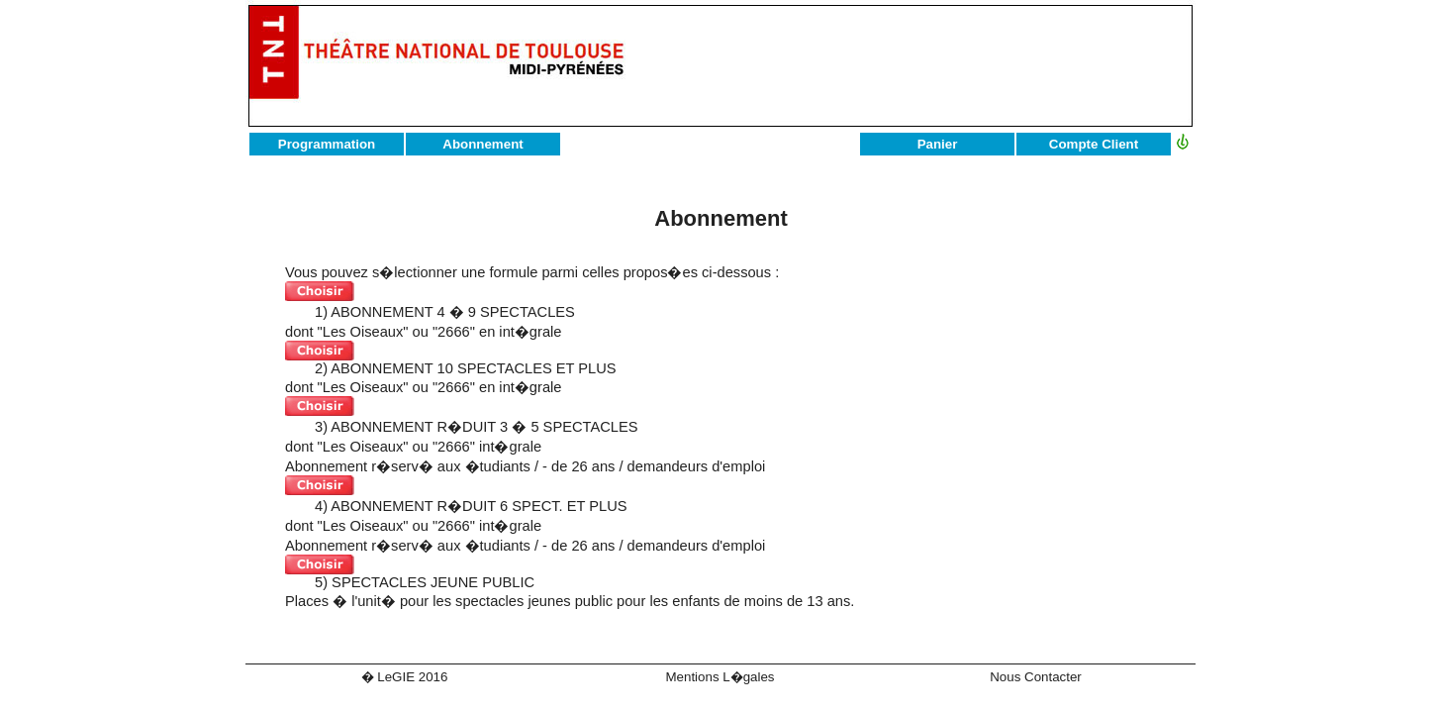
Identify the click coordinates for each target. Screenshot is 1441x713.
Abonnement (482, 144)
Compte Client (1093, 144)
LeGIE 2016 (412, 676)
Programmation (327, 144)
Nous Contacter (1036, 676)
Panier (937, 144)
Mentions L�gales (719, 676)
